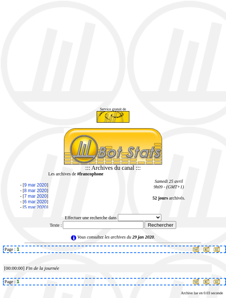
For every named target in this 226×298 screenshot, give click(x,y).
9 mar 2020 (35, 185)
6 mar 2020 (35, 201)
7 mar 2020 (35, 196)
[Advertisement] (113, 55)
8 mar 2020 (35, 190)
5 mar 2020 (35, 207)
